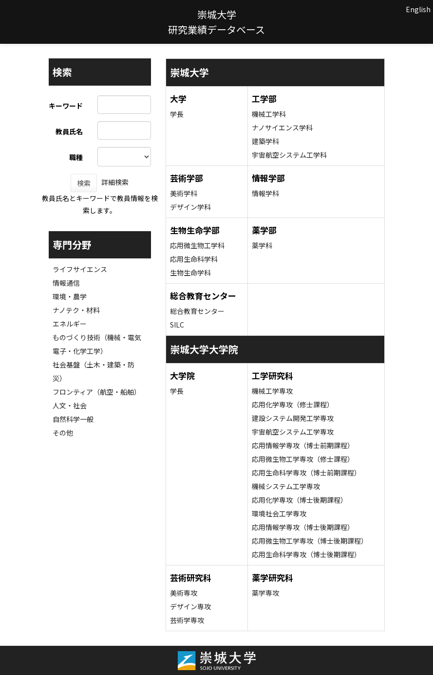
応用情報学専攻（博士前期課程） (303, 445)
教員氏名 (69, 131)
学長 (177, 114)
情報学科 (265, 193)
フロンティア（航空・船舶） (97, 392)
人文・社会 (70, 405)
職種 (76, 157)
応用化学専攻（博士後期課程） (299, 500)
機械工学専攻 (272, 391)
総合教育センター (197, 311)
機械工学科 (269, 114)
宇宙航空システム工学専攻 (293, 432)
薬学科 (262, 245)
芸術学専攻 (187, 620)
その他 (63, 433)
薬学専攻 (265, 593)
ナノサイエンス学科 (282, 127)
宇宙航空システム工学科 (289, 155)
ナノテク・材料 (76, 310)
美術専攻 (183, 593)
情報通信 (66, 283)
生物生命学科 (190, 272)
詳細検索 (115, 182)
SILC (177, 324)
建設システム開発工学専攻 (293, 418)
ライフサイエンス (80, 269)
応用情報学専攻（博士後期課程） (303, 527)
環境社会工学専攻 (279, 513)
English (418, 9)
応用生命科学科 (194, 259)
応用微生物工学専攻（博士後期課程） (310, 541)
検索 (84, 183)
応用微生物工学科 (197, 245)
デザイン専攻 (190, 606)
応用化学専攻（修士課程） (293, 404)
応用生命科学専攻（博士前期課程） (306, 472)
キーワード (66, 105)
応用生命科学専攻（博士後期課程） (306, 554)
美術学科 (183, 193)
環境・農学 (70, 296)
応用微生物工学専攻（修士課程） (303, 459)
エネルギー (70, 323)
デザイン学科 (190, 207)
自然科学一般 (73, 419)
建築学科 (265, 141)
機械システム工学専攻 (286, 486)
